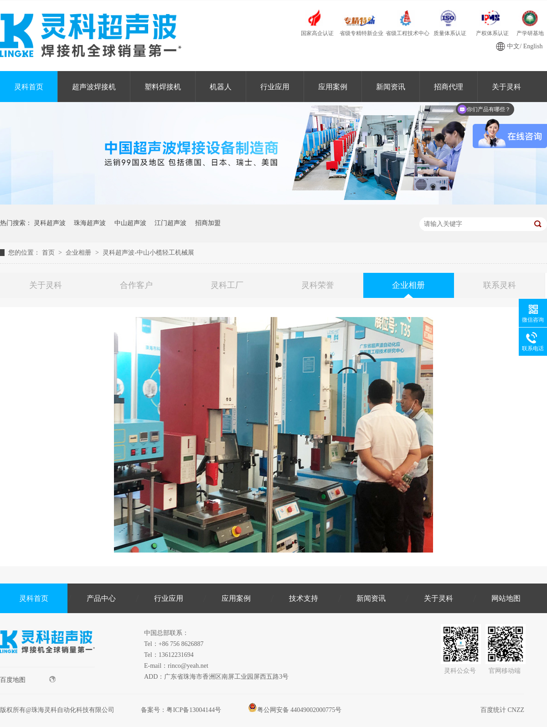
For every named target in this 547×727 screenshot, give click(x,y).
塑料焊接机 (162, 87)
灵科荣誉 (317, 285)
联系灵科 (499, 285)
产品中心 (101, 598)
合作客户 (136, 285)
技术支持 (303, 598)
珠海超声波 (90, 223)
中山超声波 (130, 223)
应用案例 (332, 87)
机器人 (221, 87)
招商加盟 (208, 223)
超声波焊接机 (94, 87)
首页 (49, 252)
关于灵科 (45, 285)
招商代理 (448, 87)
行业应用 (274, 87)
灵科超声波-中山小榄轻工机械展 (148, 252)
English (533, 46)
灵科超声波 (50, 223)
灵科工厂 (227, 285)
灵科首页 (28, 87)
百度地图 (28, 679)
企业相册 (79, 252)
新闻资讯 (390, 87)
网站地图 (506, 598)
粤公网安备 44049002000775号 (295, 710)
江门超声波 (170, 223)
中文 (513, 46)
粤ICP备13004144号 (193, 710)
